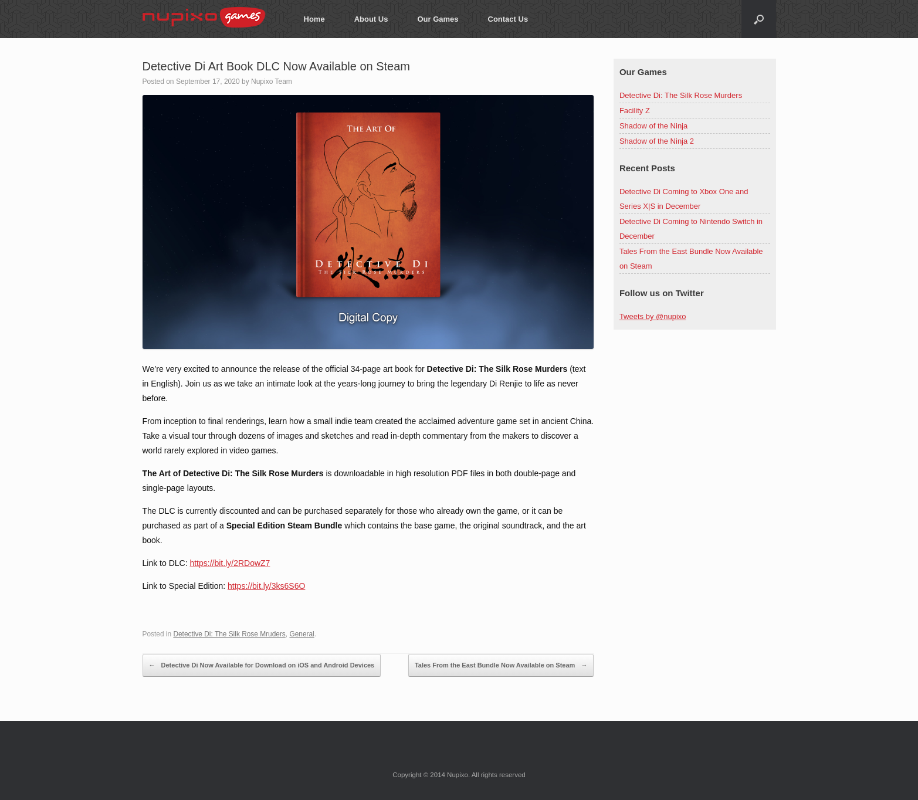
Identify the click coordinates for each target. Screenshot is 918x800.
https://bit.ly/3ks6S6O (266, 586)
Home (314, 19)
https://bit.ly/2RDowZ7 (229, 563)
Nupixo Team (271, 81)
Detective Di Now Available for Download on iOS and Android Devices (262, 665)
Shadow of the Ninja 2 (656, 141)
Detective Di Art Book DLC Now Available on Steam (277, 66)
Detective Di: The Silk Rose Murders (680, 95)
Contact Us (508, 19)
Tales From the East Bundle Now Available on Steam (501, 665)
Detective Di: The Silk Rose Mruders (229, 634)
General (301, 634)
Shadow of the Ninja (653, 125)
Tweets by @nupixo (652, 316)
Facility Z (634, 110)
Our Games (437, 19)
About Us (371, 19)
